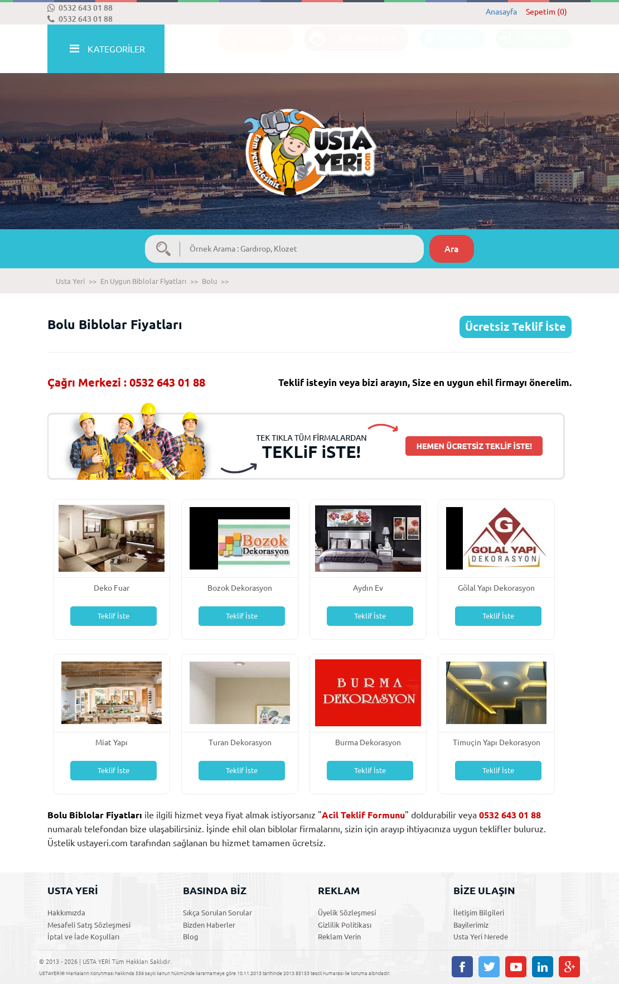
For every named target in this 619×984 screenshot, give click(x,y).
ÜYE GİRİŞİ (528, 49)
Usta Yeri (70, 281)
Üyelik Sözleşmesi (347, 913)
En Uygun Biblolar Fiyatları (143, 281)
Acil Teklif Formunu (363, 815)
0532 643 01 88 (80, 7)
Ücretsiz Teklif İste (515, 326)
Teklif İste (113, 616)
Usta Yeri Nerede (480, 936)
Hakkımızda (66, 913)
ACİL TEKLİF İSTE (350, 49)
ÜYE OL (446, 49)
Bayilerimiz (471, 925)
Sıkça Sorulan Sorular (217, 913)
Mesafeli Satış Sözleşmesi (88, 925)
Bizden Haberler (209, 925)
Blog (191, 936)
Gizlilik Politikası (344, 925)
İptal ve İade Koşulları (83, 936)
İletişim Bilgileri (478, 913)
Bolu (209, 281)
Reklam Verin (339, 936)
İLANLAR (250, 49)
